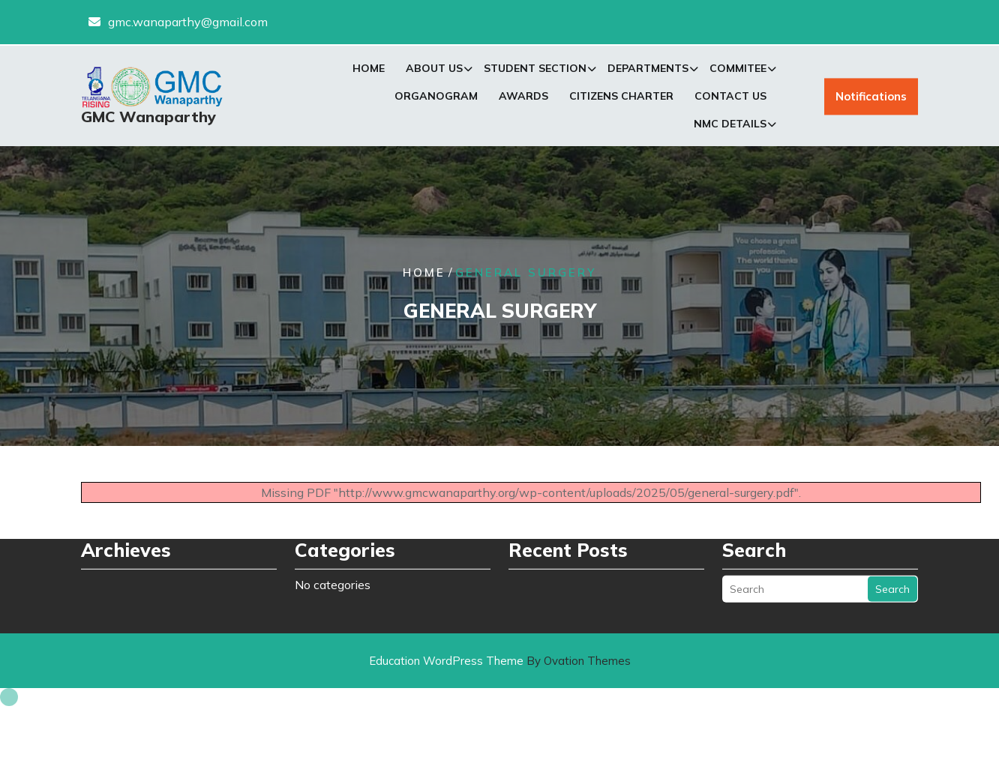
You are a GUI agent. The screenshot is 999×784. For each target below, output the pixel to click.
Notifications (871, 100)
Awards (523, 99)
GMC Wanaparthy (148, 119)
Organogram (436, 99)
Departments (648, 71)
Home (368, 71)
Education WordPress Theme (500, 661)
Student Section (535, 71)
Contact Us (730, 99)
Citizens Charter (621, 99)
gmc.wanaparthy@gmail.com (188, 20)
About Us (434, 71)
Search (892, 573)
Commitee (738, 71)
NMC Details (730, 126)
